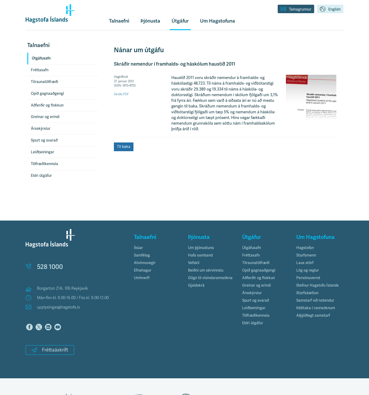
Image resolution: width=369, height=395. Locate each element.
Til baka (123, 146)
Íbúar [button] (138, 247)
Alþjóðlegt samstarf (313, 315)
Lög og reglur (307, 270)
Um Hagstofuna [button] (217, 21)
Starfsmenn (306, 255)
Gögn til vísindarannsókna (210, 277)
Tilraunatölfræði (44, 81)
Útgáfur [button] (180, 21)
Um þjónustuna (201, 247)
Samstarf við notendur (315, 300)
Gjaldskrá (196, 285)
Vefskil (193, 262)
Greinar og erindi (45, 116)
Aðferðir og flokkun (47, 105)
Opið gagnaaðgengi (47, 93)
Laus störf (304, 262)
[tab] (157, 247)
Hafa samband (200, 255)
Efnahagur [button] (142, 270)
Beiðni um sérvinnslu (205, 270)
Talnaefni (119, 21)
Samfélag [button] (142, 255)
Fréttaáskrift (50, 350)
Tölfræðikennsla (44, 163)
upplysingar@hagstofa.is (58, 307)
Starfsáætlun (307, 292)
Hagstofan (305, 247)
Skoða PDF (121, 94)
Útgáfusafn (41, 58)
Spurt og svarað (44, 140)
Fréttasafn (39, 69)
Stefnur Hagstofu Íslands (317, 285)
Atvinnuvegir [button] (145, 262)
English (330, 9)
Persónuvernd (308, 277)
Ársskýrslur (40, 128)
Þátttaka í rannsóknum (315, 307)
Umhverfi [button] (141, 277)
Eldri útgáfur (41, 175)
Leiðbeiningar (42, 152)
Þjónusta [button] (150, 21)
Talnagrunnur (296, 9)
